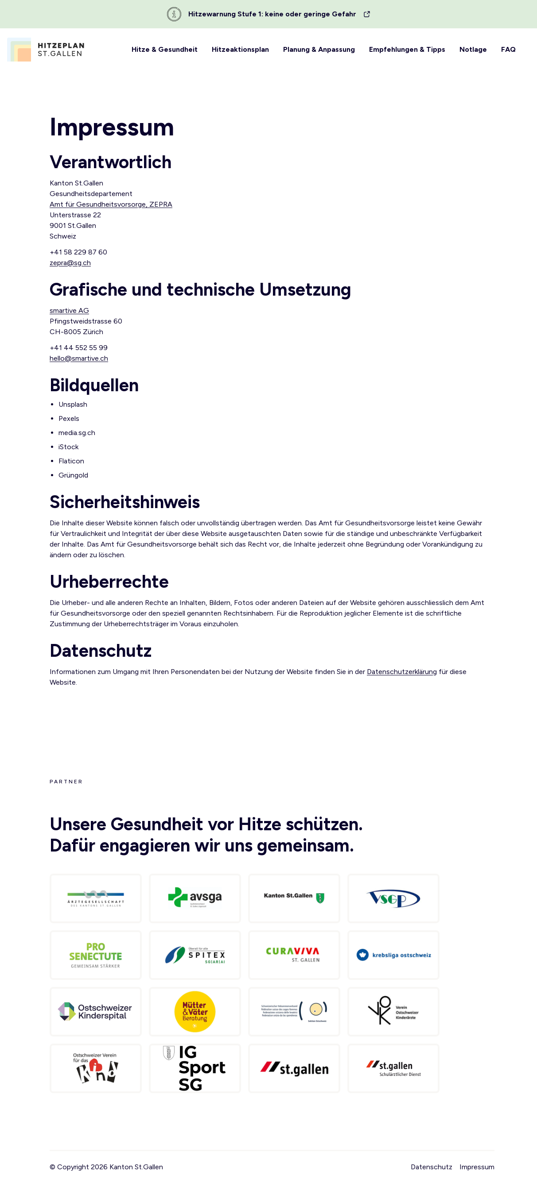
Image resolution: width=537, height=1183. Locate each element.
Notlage (473, 49)
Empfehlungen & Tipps (407, 49)
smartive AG (69, 310)
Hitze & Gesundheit (165, 49)
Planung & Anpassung (319, 49)
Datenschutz (431, 1167)
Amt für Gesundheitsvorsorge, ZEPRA (111, 204)
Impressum (476, 1167)
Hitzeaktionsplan (240, 49)
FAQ (508, 49)
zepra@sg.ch (70, 262)
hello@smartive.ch (79, 358)
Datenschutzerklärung (402, 671)
